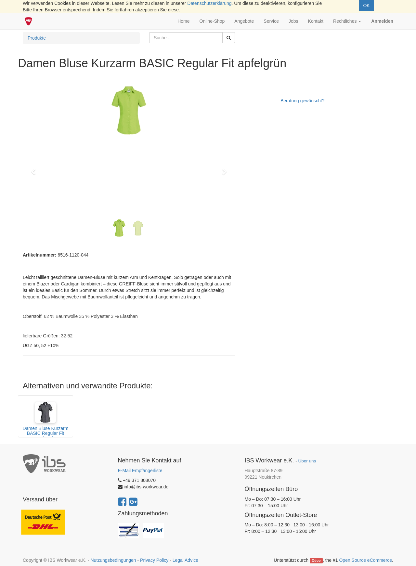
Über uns (307, 461)
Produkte (37, 38)
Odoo (316, 560)
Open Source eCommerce (365, 560)
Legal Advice (185, 560)
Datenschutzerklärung (209, 3)
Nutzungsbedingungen (113, 560)
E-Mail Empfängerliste (140, 470)
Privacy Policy (154, 560)
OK (366, 5)
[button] (35, 169)
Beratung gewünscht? (302, 100)
